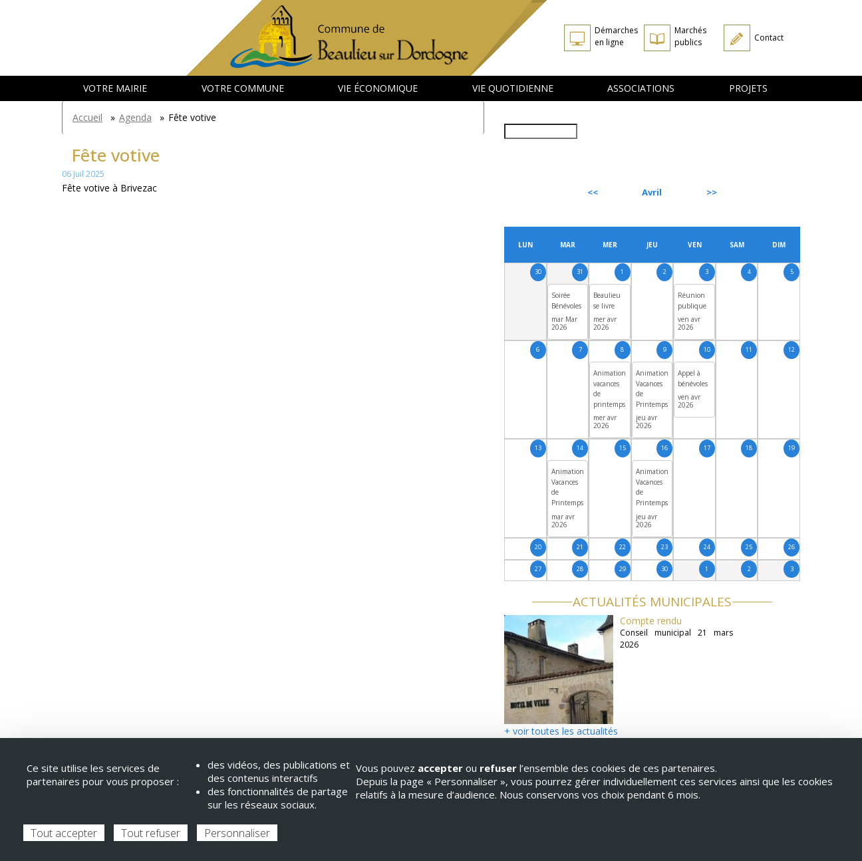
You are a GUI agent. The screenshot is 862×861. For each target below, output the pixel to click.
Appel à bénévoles (693, 378)
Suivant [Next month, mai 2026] (769, 192)
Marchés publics (690, 36)
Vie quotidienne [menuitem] (512, 88)
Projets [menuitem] (748, 88)
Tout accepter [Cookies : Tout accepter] (64, 833)
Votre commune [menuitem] (243, 88)
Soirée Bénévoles (566, 300)
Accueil (87, 117)
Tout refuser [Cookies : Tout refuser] (150, 833)
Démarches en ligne (616, 36)
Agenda (135, 117)
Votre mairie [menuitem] (115, 88)
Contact (769, 37)
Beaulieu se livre (607, 300)
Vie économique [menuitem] (378, 88)
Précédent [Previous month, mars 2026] (540, 192)
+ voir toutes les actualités (561, 731)
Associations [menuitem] (640, 88)
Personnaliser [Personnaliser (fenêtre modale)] (237, 833)
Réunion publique (692, 300)
